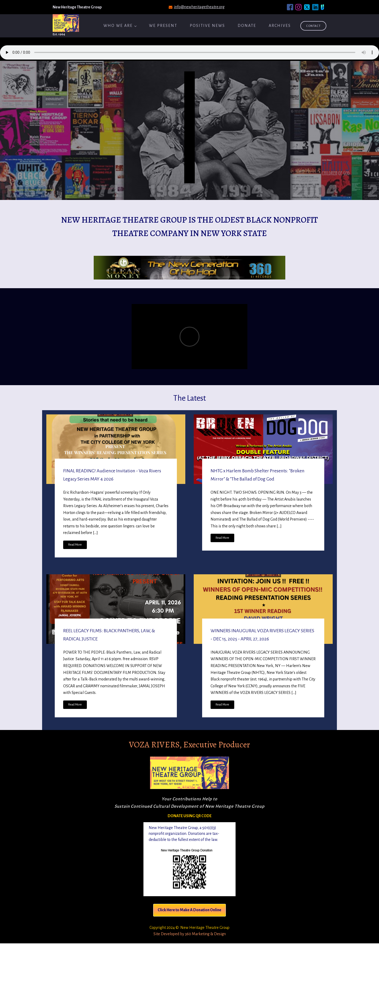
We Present (163, 25)
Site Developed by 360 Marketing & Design (189, 934)
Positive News (207, 25)
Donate (247, 25)
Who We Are (118, 25)
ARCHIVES (280, 25)
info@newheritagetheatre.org (199, 7)
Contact (313, 25)
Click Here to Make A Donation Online (189, 910)
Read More (75, 544)
